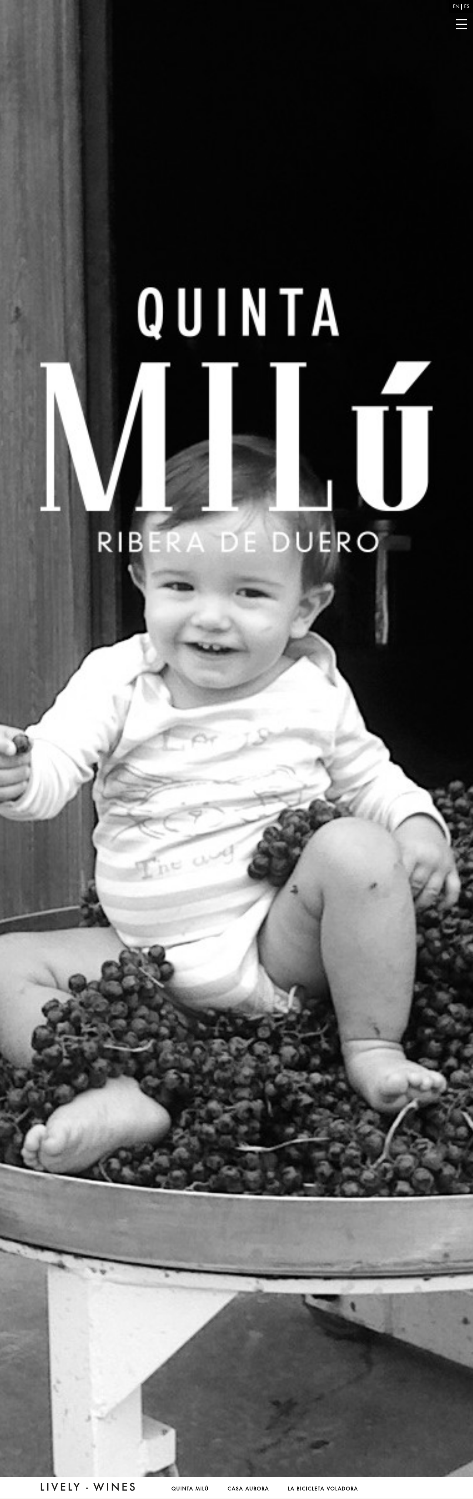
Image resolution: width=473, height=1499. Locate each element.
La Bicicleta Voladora (323, 1488)
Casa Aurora (248, 1488)
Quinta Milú (190, 1488)
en (456, 6)
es (466, 6)
